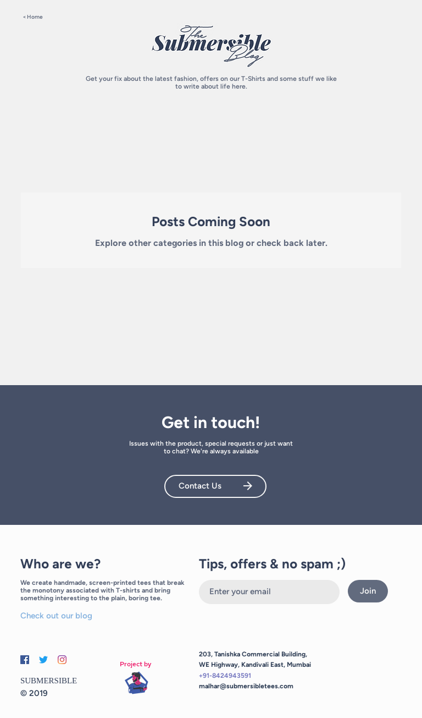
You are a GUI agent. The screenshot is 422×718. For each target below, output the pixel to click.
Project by (135, 664)
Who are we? (60, 564)
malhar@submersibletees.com (246, 686)
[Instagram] (62, 659)
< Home (33, 16)
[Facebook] (24, 659)
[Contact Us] (215, 486)
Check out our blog (56, 616)
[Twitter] (43, 659)
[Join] (368, 591)
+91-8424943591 (225, 675)
